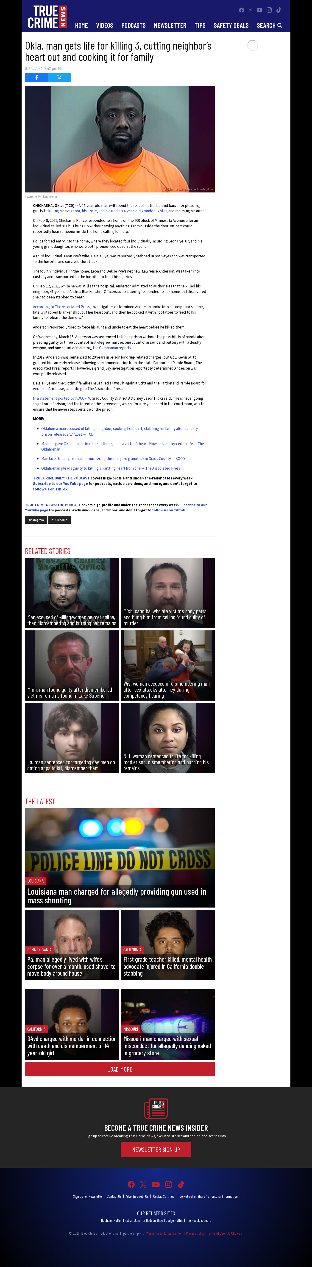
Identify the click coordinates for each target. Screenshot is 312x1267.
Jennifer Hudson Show (148, 1220)
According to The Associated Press (61, 307)
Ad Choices (234, 1233)
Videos (104, 25)
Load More (119, 1069)
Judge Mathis (174, 1220)
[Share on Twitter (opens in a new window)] (59, 77)
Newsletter (170, 25)
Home (81, 25)
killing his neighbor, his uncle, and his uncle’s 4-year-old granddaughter (107, 211)
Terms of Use (216, 1233)
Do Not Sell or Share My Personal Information (209, 1196)
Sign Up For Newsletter (88, 1196)
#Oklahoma (59, 520)
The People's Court (198, 1220)
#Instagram (36, 520)
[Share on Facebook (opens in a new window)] (36, 77)
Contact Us (114, 1196)
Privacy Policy (195, 1233)
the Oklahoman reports (112, 348)
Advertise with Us (137, 1196)
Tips (200, 25)
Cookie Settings (163, 1196)
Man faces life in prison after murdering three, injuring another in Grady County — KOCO (113, 459)
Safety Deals (231, 25)
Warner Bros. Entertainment (165, 1233)
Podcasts (133, 25)
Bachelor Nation (111, 1220)
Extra (128, 1220)
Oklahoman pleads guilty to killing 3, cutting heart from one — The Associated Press (110, 468)
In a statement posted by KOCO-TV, (62, 398)
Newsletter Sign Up (156, 1149)
